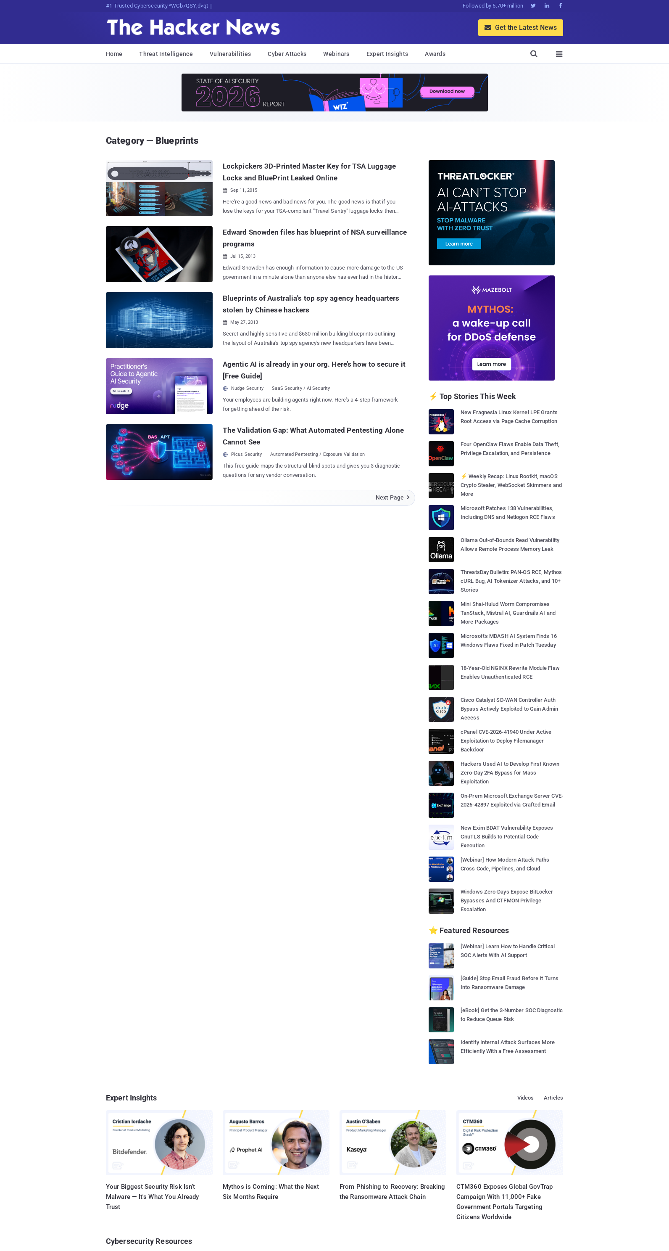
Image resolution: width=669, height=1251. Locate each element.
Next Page (393, 497)
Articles (553, 1098)
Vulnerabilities (230, 53)
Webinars (336, 53)
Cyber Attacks (287, 53)
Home (114, 53)
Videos (525, 1098)
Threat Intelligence (166, 53)
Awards (435, 53)
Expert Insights (387, 53)
